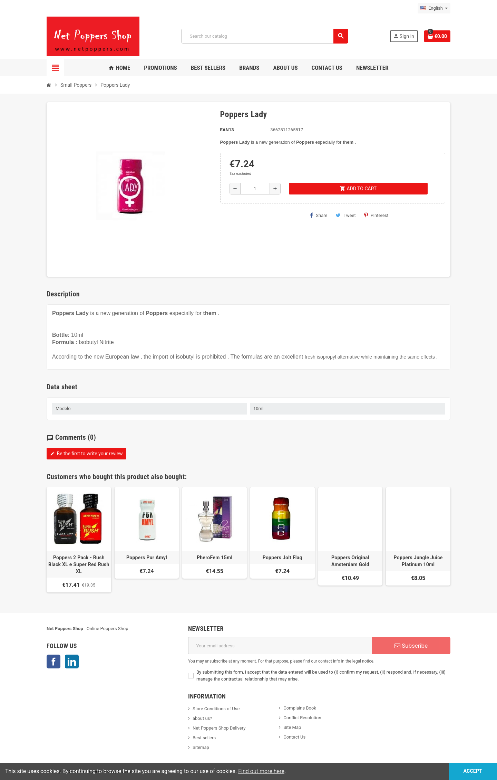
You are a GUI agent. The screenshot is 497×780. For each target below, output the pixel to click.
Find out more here (261, 771)
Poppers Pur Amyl (146, 557)
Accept (472, 771)
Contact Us (294, 737)
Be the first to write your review (86, 453)
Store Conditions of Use (216, 708)
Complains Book (299, 708)
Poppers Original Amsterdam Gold (350, 561)
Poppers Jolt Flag (282, 557)
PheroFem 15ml (215, 557)
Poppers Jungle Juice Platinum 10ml (418, 561)
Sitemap (201, 747)
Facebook (53, 661)
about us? (202, 718)
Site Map (292, 727)
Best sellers (204, 737)
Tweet (345, 215)
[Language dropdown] (434, 8)
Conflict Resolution (302, 717)
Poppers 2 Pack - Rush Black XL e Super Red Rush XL (78, 564)
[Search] (264, 36)
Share (318, 215)
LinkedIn (72, 661)
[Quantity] (255, 188)
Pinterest (376, 215)
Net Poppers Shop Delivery (219, 728)
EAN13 (227, 129)
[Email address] (280, 645)
